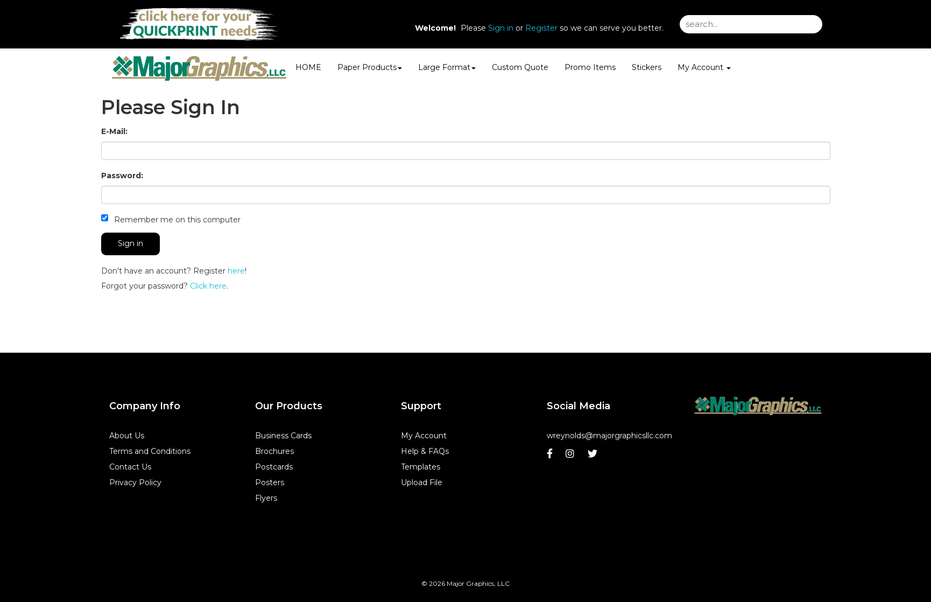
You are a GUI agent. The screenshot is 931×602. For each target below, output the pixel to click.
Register (541, 28)
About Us (126, 435)
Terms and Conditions (150, 451)
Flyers (266, 498)
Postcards (274, 467)
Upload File (421, 482)
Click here (208, 286)
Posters (269, 482)
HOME (308, 67)
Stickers (646, 67)
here (236, 271)
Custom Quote (520, 67)
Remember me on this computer (171, 219)
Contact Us (130, 467)
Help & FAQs (425, 451)
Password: (122, 175)
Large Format (447, 67)
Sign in (500, 28)
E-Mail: (114, 131)
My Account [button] (704, 67)
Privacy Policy (135, 482)
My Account (424, 435)
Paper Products (369, 67)
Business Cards (283, 435)
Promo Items (590, 67)
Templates (420, 467)
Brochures (274, 451)
